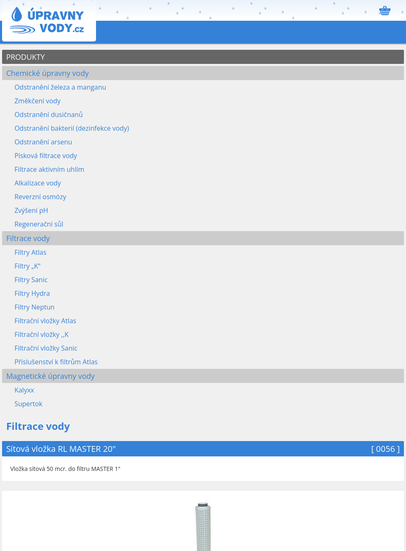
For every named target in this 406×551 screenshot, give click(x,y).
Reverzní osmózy (40, 196)
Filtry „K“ (27, 266)
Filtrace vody (28, 238)
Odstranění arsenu (43, 141)
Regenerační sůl (38, 224)
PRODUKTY (25, 57)
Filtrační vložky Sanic (45, 348)
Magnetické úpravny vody (50, 376)
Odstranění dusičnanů (48, 114)
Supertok (28, 403)
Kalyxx (24, 390)
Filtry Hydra (32, 293)
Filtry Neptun (34, 307)
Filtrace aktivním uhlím (49, 169)
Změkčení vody (37, 100)
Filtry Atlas (30, 252)
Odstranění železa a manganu (60, 87)
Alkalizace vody (37, 183)
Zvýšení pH (31, 210)
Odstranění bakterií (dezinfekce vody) (71, 128)
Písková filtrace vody (45, 155)
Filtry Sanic (31, 279)
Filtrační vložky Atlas (45, 320)
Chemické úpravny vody (47, 73)
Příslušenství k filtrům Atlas (56, 361)
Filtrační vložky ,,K (41, 334)
